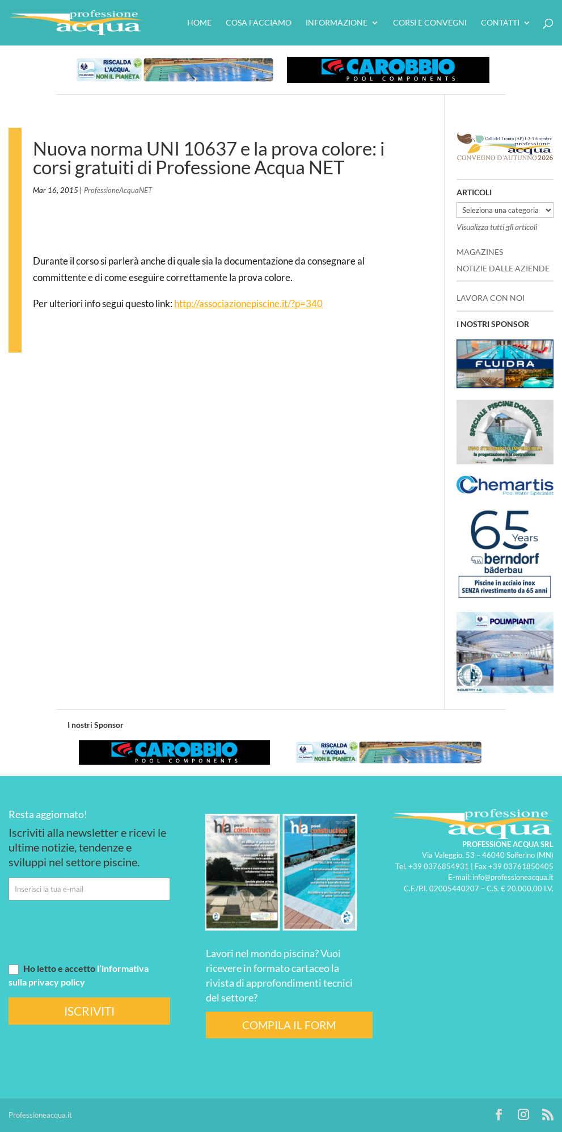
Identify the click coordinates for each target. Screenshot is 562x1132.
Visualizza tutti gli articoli (497, 227)
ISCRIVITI (89, 1011)
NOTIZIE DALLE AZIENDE (503, 268)
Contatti (500, 23)
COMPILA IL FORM (289, 1025)
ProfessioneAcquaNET (118, 190)
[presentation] (95, 931)
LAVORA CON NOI (491, 298)
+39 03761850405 (520, 866)
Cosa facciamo (258, 23)
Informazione (336, 23)
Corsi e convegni (430, 23)
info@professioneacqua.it (512, 877)
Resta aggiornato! (48, 814)
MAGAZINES (480, 252)
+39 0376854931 (438, 866)
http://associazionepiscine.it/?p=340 (248, 303)
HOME (199, 23)
